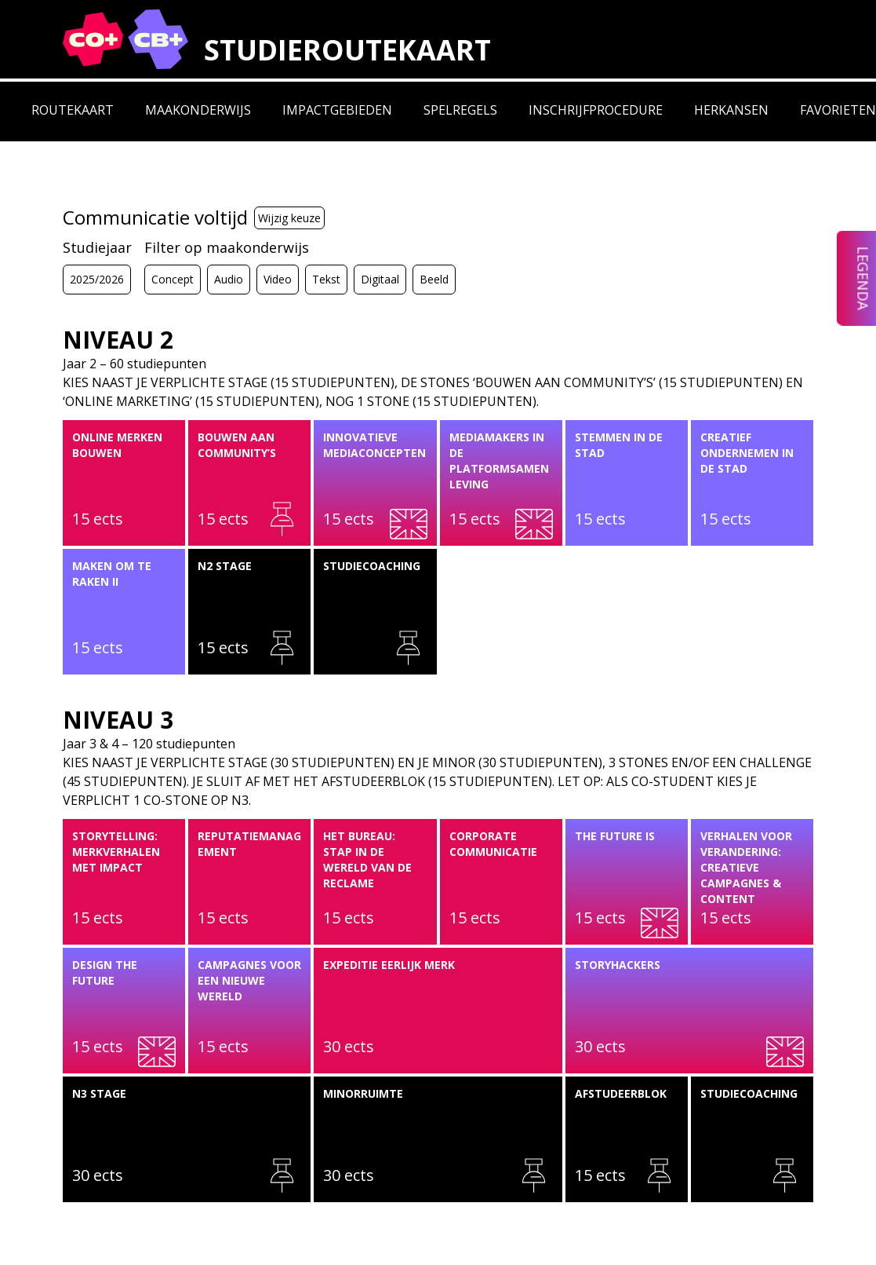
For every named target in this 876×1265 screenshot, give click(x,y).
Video (278, 279)
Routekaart (72, 110)
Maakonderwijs (198, 110)
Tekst (326, 279)
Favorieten (838, 110)
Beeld (434, 279)
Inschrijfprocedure (596, 110)
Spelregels (460, 110)
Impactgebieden (337, 110)
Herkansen (731, 110)
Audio (228, 279)
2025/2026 (97, 279)
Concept (172, 279)
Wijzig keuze (289, 217)
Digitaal (380, 279)
